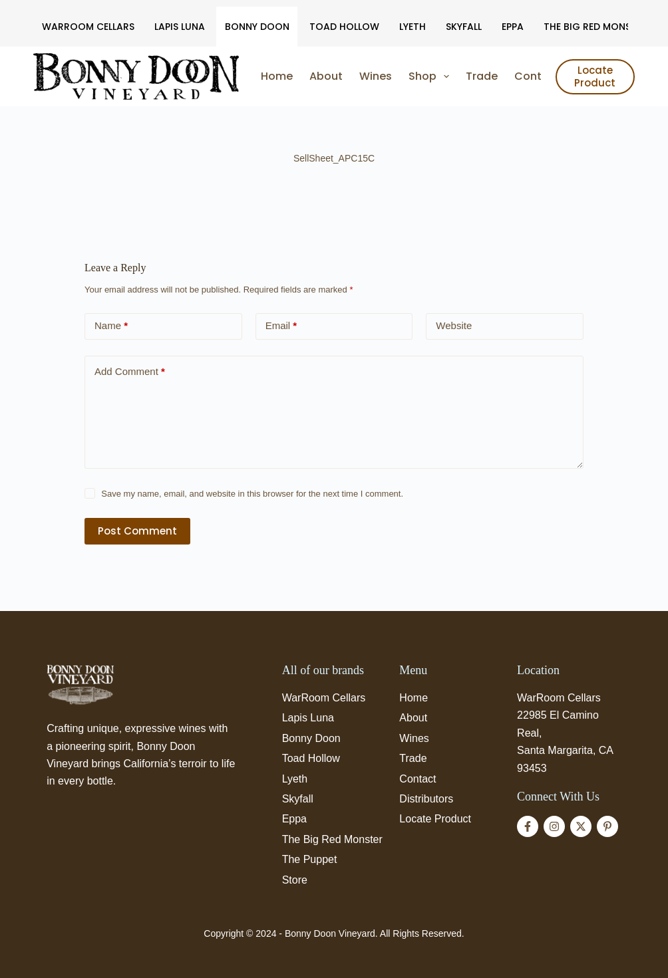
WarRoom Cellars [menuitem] (88, 26)
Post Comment (137, 531)
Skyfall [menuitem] (464, 26)
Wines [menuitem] (375, 76)
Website (454, 325)
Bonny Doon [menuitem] (257, 26)
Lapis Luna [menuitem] (179, 26)
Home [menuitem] (277, 76)
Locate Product (594, 76)
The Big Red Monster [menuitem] (595, 26)
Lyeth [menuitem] (412, 26)
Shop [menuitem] (431, 76)
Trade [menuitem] (482, 76)
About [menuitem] (326, 76)
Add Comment (129, 372)
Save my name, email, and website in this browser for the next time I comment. (252, 494)
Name (111, 326)
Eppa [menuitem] (513, 26)
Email (281, 326)
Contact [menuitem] (537, 76)
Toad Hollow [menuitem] (344, 26)
